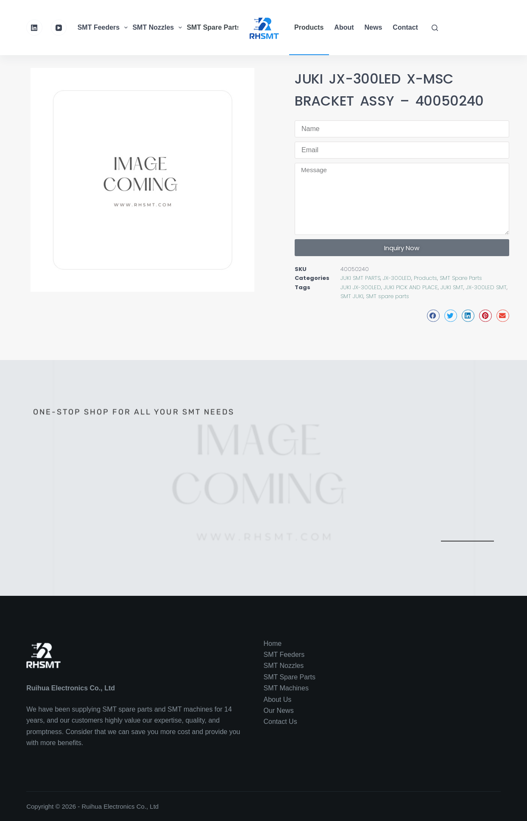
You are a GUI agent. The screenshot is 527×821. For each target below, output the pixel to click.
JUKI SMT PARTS (360, 278)
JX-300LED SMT (486, 287)
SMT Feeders (104, 27)
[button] (433, 316)
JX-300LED (397, 278)
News (373, 27)
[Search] (435, 28)
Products (308, 27)
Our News (279, 710)
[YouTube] (59, 28)
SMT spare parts (387, 296)
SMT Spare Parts (219, 27)
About (344, 27)
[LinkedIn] (34, 28)
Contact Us (280, 721)
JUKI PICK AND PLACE (411, 287)
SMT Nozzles (158, 27)
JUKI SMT (452, 287)
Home (273, 643)
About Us (278, 699)
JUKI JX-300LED (360, 287)
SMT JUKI (351, 296)
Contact (405, 27)
